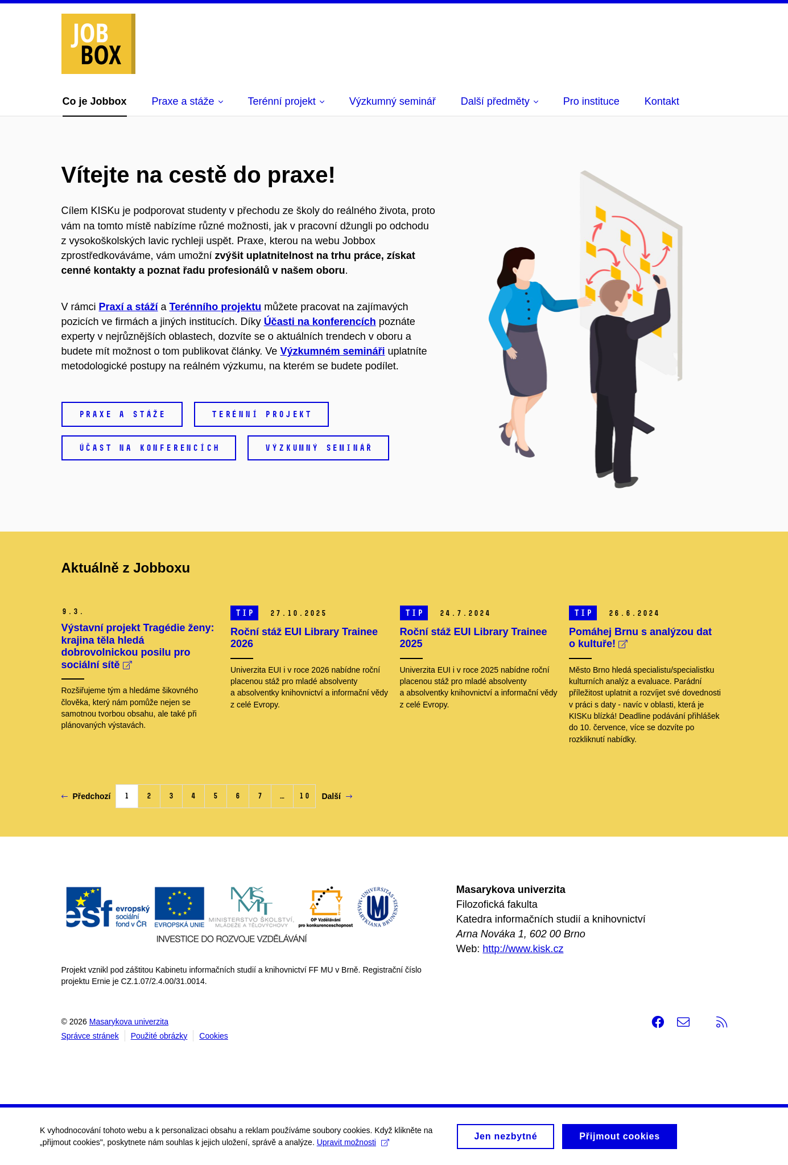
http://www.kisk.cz (522, 948)
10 (304, 796)
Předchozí (86, 796)
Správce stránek (90, 1035)
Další (336, 796)
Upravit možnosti (353, 1146)
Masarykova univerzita (128, 1021)
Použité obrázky (159, 1035)
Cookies (213, 1035)
